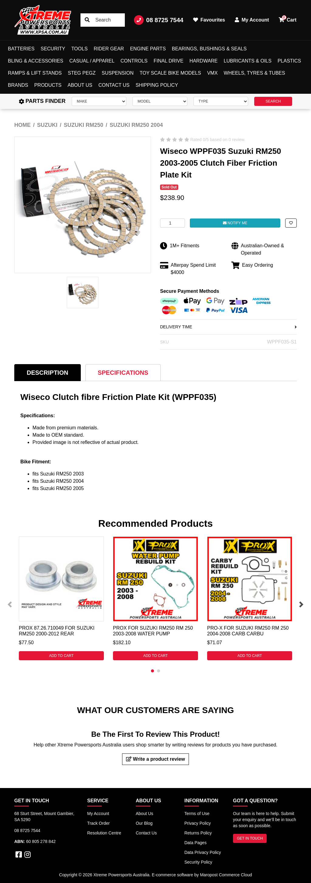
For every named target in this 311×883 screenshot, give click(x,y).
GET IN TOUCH (250, 838)
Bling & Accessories (35, 60)
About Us (79, 85)
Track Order (98, 823)
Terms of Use (196, 813)
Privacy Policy (197, 823)
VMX (212, 73)
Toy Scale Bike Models (170, 73)
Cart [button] (287, 18)
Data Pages (195, 842)
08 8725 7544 (158, 20)
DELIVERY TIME (228, 326)
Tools (79, 48)
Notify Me (235, 223)
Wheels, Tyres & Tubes (254, 73)
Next (301, 604)
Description (47, 372)
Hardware (204, 60)
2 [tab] (158, 670)
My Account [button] (252, 19)
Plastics (289, 60)
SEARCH (273, 101)
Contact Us (114, 85)
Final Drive (168, 60)
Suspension (118, 73)
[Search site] (87, 20)
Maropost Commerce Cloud (226, 874)
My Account (98, 813)
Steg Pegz (82, 73)
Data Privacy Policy (202, 852)
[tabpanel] (61, 598)
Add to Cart (61, 656)
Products (48, 85)
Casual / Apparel (91, 60)
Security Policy (198, 862)
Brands (18, 85)
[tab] (47, 372)
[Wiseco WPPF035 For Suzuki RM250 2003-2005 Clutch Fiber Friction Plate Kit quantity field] (172, 223)
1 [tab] (152, 670)
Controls (134, 60)
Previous (10, 604)
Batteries (21, 48)
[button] (291, 223)
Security (53, 48)
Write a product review (155, 759)
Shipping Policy (157, 85)
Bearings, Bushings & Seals (209, 48)
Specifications (123, 372)
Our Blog (144, 823)
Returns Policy (198, 833)
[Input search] (102, 20)
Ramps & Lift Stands (35, 73)
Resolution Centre (104, 833)
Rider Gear (109, 48)
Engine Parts (148, 48)
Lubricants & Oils (248, 60)
